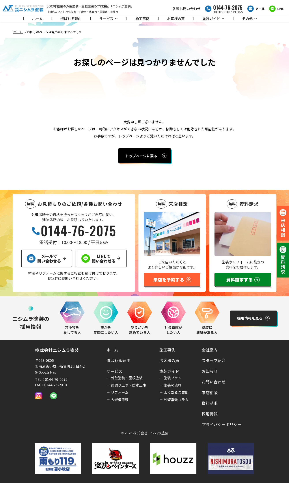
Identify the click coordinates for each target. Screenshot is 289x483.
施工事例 (142, 18)
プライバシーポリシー (221, 424)
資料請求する (243, 279)
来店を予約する (172, 279)
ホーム (37, 18)
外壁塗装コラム (176, 399)
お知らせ (210, 371)
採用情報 (210, 413)
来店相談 (210, 392)
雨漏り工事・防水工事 (128, 385)
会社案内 (210, 350)
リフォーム (120, 392)
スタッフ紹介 (214, 360)
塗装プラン (172, 377)
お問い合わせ (214, 382)
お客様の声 (176, 18)
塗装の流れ (172, 385)
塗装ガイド (213, 18)
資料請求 (210, 403)
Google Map (45, 372)
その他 (249, 18)
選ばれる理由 (71, 18)
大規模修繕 (120, 399)
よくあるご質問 (176, 392)
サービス (108, 18)
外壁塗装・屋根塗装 (127, 377)
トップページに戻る (141, 155)
